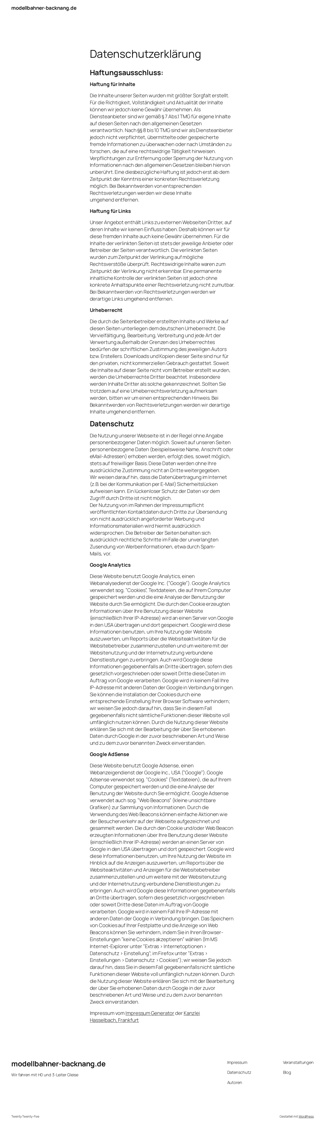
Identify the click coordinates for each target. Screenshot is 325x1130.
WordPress (306, 1116)
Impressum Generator (149, 1013)
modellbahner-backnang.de (43, 8)
